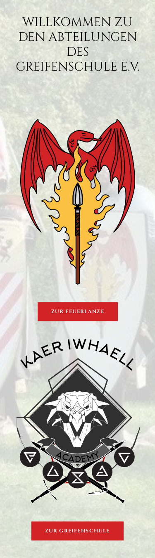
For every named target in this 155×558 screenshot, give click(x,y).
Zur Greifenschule (77, 530)
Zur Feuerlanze (77, 311)
